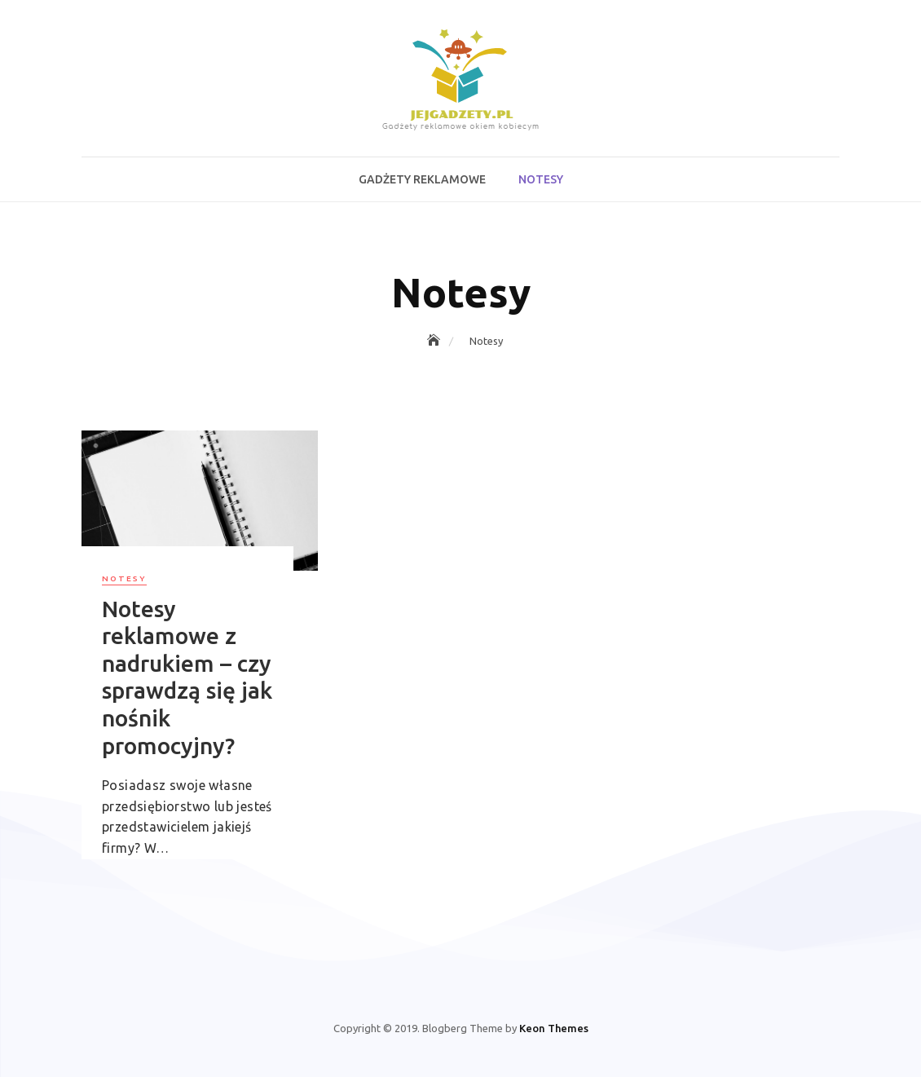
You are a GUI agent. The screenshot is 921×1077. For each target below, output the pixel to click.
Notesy (540, 179)
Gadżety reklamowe (422, 179)
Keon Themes (553, 1028)
